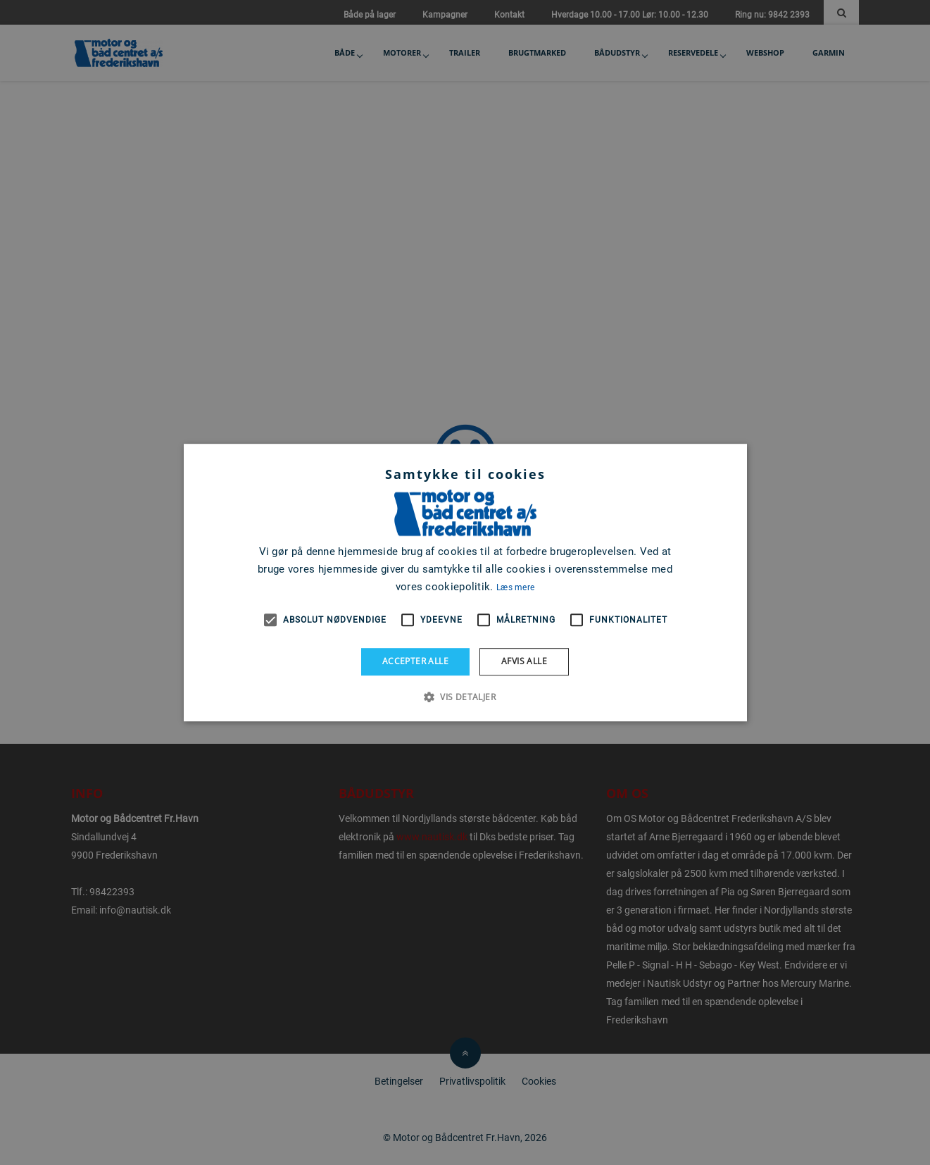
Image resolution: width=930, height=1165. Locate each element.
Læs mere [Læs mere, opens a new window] (515, 587)
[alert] (465, 582)
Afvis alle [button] (524, 661)
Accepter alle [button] (415, 661)
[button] (465, 697)
